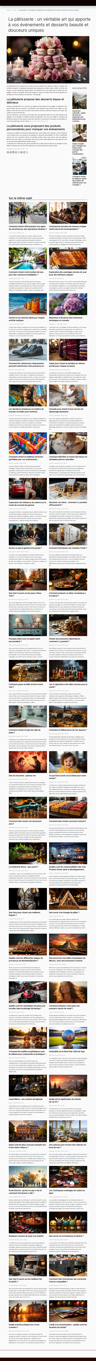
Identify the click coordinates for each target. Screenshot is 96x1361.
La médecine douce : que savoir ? (23, 867)
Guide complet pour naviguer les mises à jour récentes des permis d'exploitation (79, 149)
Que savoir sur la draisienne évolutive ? (66, 1236)
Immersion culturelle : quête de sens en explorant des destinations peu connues (79, 116)
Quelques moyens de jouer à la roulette (26, 1236)
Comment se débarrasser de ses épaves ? (68, 730)
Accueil (9, 10)
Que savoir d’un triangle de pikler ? (64, 912)
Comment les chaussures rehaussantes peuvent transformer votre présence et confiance (26, 366)
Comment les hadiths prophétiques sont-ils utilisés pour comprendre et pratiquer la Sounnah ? (27, 1054)
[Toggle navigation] (5, 3)
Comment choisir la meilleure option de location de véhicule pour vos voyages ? (79, 181)
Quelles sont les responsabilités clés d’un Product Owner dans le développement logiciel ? (67, 869)
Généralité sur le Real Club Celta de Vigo (67, 1051)
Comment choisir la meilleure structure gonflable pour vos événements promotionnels (26, 459)
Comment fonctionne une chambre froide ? (68, 548)
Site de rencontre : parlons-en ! (22, 776)
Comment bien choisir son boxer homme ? (67, 821)
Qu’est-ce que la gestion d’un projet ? (25, 548)
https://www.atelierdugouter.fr (39, 121)
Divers (15, 10)
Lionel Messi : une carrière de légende (26, 1099)
